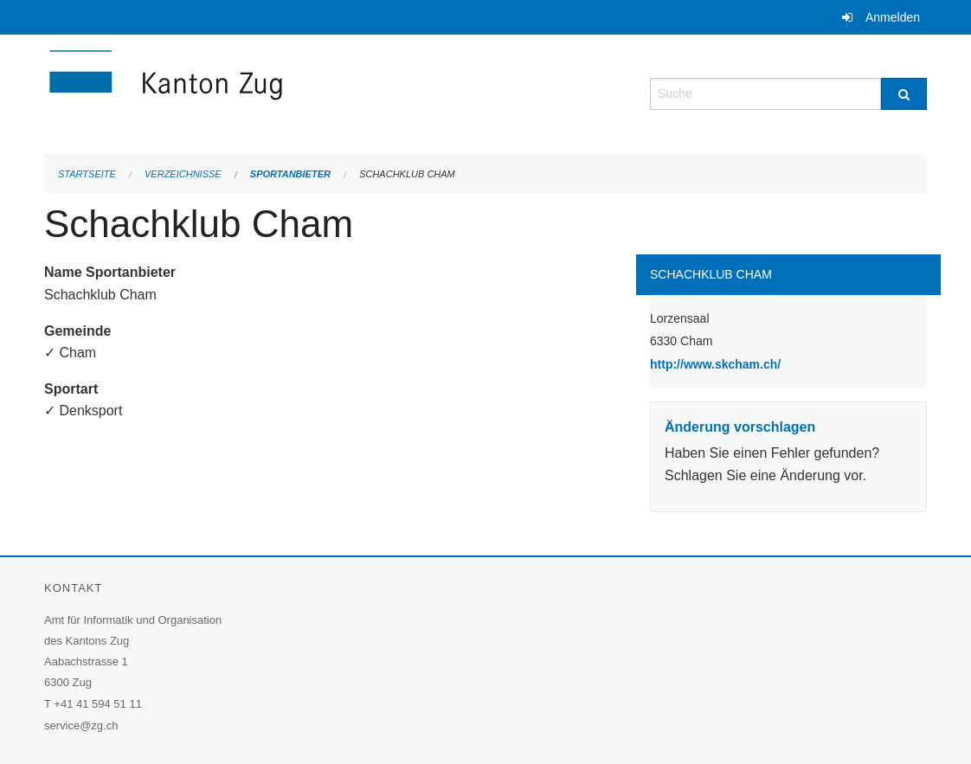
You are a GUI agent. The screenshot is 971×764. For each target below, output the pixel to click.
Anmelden (892, 17)
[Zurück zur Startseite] (269, 92)
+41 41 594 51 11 (98, 703)
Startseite (87, 174)
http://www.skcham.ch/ (759, 363)
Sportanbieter (290, 174)
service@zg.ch (81, 725)
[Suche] (904, 94)
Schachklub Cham (407, 174)
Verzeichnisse (183, 174)
